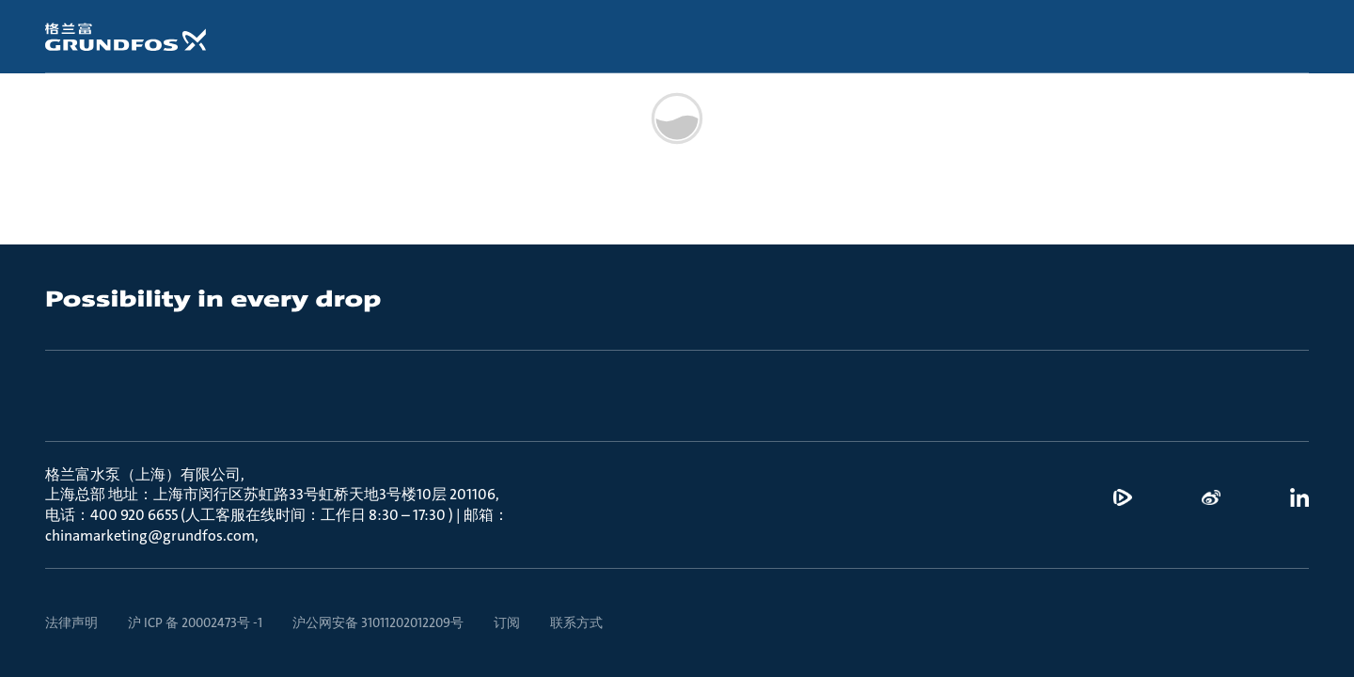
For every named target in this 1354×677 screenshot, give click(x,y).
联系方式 (576, 622)
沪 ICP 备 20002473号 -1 (195, 622)
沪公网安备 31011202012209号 (378, 622)
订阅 (507, 622)
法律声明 (71, 622)
